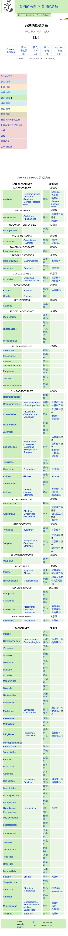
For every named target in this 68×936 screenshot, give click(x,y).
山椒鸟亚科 (57, 639)
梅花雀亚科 (57, 708)
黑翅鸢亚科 (57, 507)
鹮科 (45, 365)
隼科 (45, 620)
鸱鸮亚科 (56, 547)
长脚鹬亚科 (57, 405)
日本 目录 (5, 87)
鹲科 (45, 251)
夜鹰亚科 (56, 260)
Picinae (27, 573)
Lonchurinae (30, 712)
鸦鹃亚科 (56, 280)
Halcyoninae (30, 612)
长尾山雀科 (45, 833)
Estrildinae (29, 709)
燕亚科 (55, 808)
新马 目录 (5, 114)
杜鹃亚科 (56, 277)
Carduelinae (30, 735)
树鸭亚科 (56, 192)
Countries (30, 15)
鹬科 (45, 446)
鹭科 (45, 361)
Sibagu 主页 (6, 76)
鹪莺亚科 (56, 782)
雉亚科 (55, 220)
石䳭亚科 (56, 909)
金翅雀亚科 (57, 735)
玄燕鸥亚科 (57, 489)
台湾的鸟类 (27, 6)
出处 (3, 130)
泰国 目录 (5, 109)
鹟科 (45, 905)
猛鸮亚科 (56, 541)
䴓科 (45, 876)
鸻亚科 (55, 415)
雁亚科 (55, 195)
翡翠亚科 (56, 606)
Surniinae (28, 543)
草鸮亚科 (56, 529)
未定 (54, 905)
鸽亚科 (55, 240)
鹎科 (45, 812)
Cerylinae (28, 609)
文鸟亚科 (56, 711)
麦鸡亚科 (56, 419)
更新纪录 (5, 141)
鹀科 (45, 746)
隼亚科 (55, 620)
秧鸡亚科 (56, 290)
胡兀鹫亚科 (57, 513)
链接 (3, 136)
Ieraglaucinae (30, 540)
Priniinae (28, 782)
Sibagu (20, 15)
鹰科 (45, 513)
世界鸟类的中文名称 (10, 119)
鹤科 (45, 296)
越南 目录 (5, 103)
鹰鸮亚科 (56, 535)
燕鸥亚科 (56, 495)
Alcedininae (29, 606)
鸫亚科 (55, 913)
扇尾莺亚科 (57, 779)
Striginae (28, 546)
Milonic (20, 927)
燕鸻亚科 (56, 469)
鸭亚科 (55, 198)
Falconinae (29, 620)
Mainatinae (57, 891)
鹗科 (45, 503)
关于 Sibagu (6, 147)
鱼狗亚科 (56, 612)
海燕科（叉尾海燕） (45, 328)
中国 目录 (5, 92)
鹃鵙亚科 (56, 642)
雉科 (45, 217)
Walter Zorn (46, 925)
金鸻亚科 (56, 409)
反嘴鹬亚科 (57, 402)
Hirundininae (30, 808)
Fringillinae (29, 733)
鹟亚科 (55, 902)
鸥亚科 (55, 492)
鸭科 (45, 199)
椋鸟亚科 (56, 888)
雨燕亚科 (56, 268)
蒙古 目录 (5, 81)
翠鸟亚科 (56, 609)
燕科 (45, 808)
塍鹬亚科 (56, 443)
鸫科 (45, 913)
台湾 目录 (6, 98)
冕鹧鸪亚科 (57, 214)
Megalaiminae (31, 580)
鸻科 (45, 414)
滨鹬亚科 (56, 450)
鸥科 (45, 492)
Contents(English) (11, 50)
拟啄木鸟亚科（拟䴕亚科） (57, 580)
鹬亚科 (55, 456)
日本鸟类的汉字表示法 (11, 125)
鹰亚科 (55, 520)
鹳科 (45, 350)
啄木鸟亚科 (57, 573)
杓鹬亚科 (56, 437)
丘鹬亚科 (56, 453)
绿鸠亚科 (56, 243)
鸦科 (45, 675)
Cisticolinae (29, 779)
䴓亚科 (55, 876)
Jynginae (28, 570)
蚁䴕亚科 (56, 570)
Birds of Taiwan (43, 15)
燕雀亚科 (56, 732)
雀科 (45, 718)
